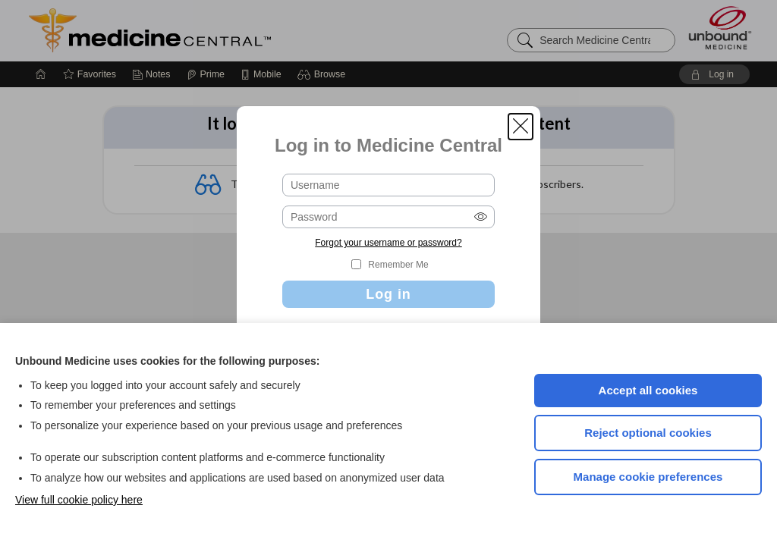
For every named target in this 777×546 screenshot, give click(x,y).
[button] (520, 127)
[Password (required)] (388, 217)
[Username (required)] (388, 185)
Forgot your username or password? (388, 242)
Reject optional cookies (648, 432)
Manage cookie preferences (648, 476)
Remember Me (398, 264)
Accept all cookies (648, 390)
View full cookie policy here (79, 500)
